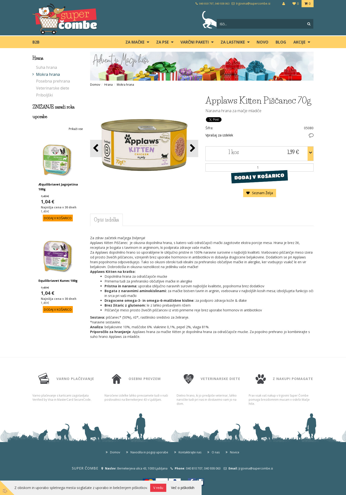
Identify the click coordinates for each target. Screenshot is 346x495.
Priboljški (44, 95)
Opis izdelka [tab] (106, 220)
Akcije (299, 42)
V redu (158, 487)
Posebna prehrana (53, 81)
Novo (262, 42)
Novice (234, 452)
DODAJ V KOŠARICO (259, 176)
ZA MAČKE (134, 42)
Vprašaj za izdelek (219, 135)
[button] (192, 148)
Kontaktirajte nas (190, 452)
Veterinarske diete (52, 88)
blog (281, 42)
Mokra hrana (48, 74)
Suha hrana (46, 67)
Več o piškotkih (182, 487)
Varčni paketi (194, 42)
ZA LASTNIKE (233, 42)
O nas (216, 452)
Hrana (108, 85)
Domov (95, 85)
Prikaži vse (76, 129)
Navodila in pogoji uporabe (149, 452)
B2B (35, 42)
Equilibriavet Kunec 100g (58, 280)
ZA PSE (162, 42)
